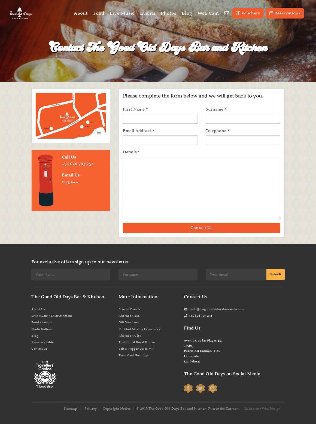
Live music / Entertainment (51, 316)
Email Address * (138, 131)
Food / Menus (41, 322)
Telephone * (217, 131)
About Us (38, 309)
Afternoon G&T (129, 336)
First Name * (135, 109)
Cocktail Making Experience (139, 329)
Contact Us (39, 349)
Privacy (90, 409)
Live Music (122, 13)
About (81, 13)
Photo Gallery (41, 329)
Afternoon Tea (128, 316)
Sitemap (70, 409)
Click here (70, 182)
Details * (131, 152)
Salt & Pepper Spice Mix (136, 349)
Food (98, 13)
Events (147, 13)
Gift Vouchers (128, 322)
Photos (168, 13)
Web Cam (208, 13)
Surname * (216, 109)
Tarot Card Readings (133, 355)
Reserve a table (42, 342)
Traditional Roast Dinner (136, 342)
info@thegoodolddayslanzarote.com (214, 309)
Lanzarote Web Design (263, 409)
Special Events (129, 309)
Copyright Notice (116, 409)
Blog (187, 13)
